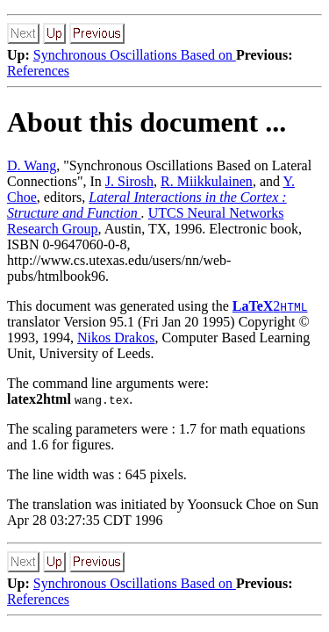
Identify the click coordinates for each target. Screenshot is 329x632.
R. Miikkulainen (207, 181)
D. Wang (31, 165)
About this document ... (146, 122)
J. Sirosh (129, 181)
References (38, 70)
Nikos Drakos (115, 337)
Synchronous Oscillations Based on (134, 54)
